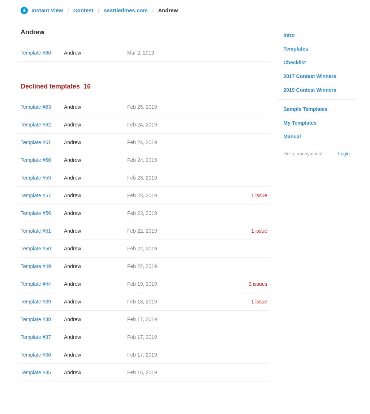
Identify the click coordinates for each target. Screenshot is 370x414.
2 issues (258, 284)
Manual (292, 136)
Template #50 (36, 248)
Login (344, 153)
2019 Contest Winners (310, 90)
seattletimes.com (126, 10)
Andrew (72, 53)
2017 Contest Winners (310, 76)
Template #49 (36, 266)
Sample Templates (306, 109)
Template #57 (36, 195)
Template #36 (36, 355)
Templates (296, 49)
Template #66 (36, 53)
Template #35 (36, 372)
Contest (83, 10)
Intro (289, 35)
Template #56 (36, 213)
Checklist (295, 62)
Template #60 (36, 160)
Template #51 (36, 231)
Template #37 (36, 337)
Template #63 (36, 107)
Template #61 (36, 142)
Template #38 (36, 319)
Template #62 (36, 125)
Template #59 (36, 178)
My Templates (300, 123)
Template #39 (36, 302)
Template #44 (36, 284)
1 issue (259, 195)
